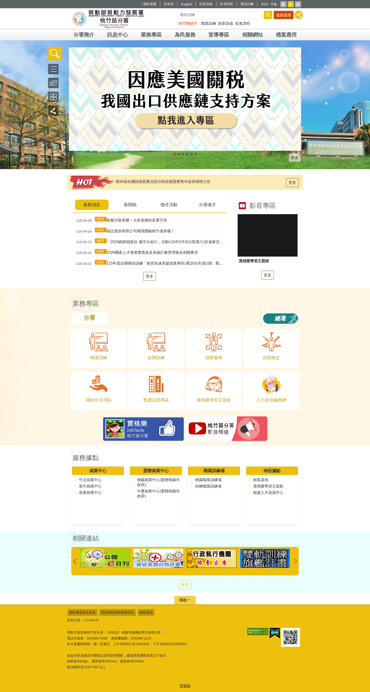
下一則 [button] (295, 561)
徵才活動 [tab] (168, 204)
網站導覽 (149, 4)
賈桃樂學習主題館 (268, 486)
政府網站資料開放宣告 (117, 612)
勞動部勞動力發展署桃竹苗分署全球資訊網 (108, 19)
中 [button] (291, 4)
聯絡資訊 (146, 612)
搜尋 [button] (268, 15)
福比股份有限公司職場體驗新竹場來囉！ (124, 231)
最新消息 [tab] (91, 204)
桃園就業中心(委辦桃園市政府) (158, 482)
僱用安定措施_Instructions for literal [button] (187, 154)
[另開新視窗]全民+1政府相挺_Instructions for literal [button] (178, 154)
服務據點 (85, 457)
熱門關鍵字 (187, 23)
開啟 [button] (183, 600)
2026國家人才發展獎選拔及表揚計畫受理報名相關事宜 (136, 252)
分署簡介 (83, 35)
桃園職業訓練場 (208, 480)
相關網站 (252, 35)
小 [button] (283, 4)
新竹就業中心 (90, 486)
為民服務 (185, 35)
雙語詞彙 (247, 4)
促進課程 (242, 23)
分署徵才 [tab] (207, 204)
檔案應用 (286, 35)
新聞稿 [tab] (130, 204)
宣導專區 (218, 35)
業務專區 (151, 35)
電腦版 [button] (185, 686)
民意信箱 (206, 4)
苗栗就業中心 (90, 493)
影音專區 (262, 205)
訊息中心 (117, 35)
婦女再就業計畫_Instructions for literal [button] (191, 154)
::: (141, 4)
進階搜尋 (283, 15)
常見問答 (226, 4)
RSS (264, 4)
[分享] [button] (298, 15)
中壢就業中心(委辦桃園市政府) (158, 493)
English (186, 4)
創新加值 (225, 23)
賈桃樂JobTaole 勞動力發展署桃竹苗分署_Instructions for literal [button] (195, 154)
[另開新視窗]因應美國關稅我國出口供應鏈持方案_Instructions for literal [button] (174, 154)
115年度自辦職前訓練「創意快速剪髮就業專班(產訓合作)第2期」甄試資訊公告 (150, 263)
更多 (295, 158)
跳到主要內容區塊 (2, 2)
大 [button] (298, 4)
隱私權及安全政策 (82, 612)
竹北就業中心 (90, 480)
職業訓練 (208, 23)
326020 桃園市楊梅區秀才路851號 (137, 632)
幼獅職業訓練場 (208, 486)
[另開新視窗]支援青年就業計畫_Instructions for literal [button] (182, 154)
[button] (54, 53)
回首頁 (169, 4)
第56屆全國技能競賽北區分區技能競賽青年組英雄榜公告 (163, 182)
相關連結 (85, 538)
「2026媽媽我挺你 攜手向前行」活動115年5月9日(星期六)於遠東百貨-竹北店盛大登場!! (150, 241)
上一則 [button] (74, 561)
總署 (280, 318)
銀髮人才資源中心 (268, 493)
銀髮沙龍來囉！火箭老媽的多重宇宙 (120, 220)
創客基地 (260, 480)
